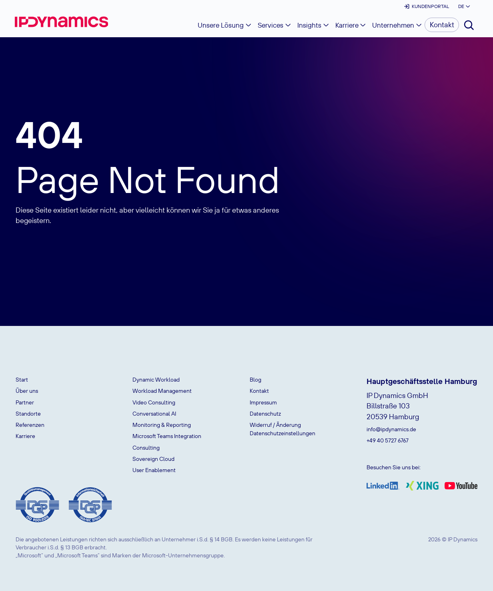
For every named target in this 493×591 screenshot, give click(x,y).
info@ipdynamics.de (391, 429)
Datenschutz (265, 413)
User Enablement (154, 470)
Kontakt (259, 390)
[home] (61, 22)
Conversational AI (154, 413)
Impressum (263, 402)
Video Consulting (153, 402)
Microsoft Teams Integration (166, 436)
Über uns (27, 390)
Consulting (146, 447)
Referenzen (30, 424)
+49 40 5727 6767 (388, 440)
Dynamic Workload (156, 379)
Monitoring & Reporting (161, 424)
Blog (255, 379)
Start (22, 379)
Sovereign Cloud (153, 458)
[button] (463, 6)
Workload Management (162, 390)
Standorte (28, 413)
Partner (25, 402)
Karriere (25, 436)
